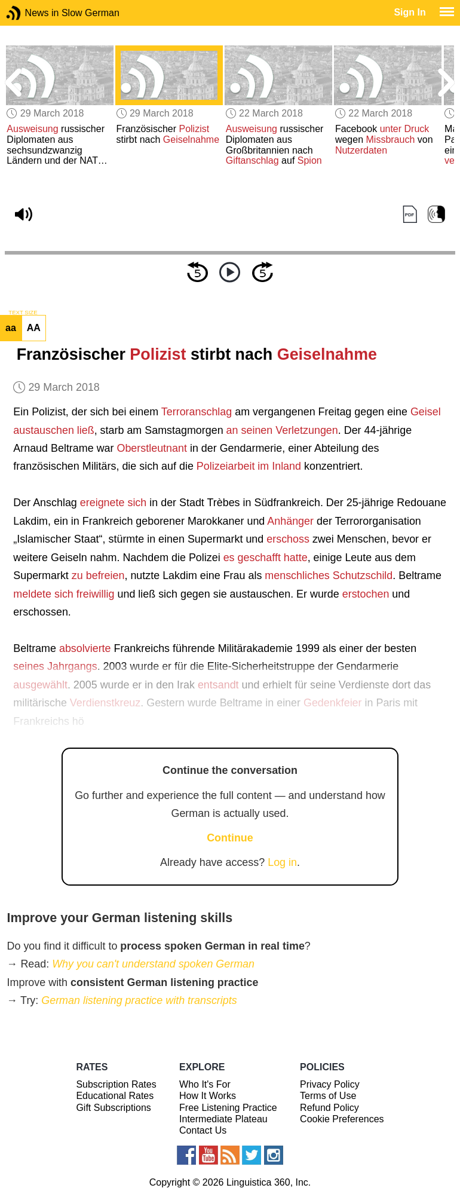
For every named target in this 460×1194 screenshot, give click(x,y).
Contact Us (202, 1130)
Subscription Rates (116, 1084)
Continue (230, 838)
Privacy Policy (330, 1084)
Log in (282, 862)
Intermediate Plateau (223, 1119)
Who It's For (205, 1084)
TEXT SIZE (22, 313)
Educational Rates (115, 1096)
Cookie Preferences (342, 1119)
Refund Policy (329, 1108)
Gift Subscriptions (113, 1108)
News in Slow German (31, 13)
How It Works (207, 1096)
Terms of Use (328, 1096)
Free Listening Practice (228, 1108)
